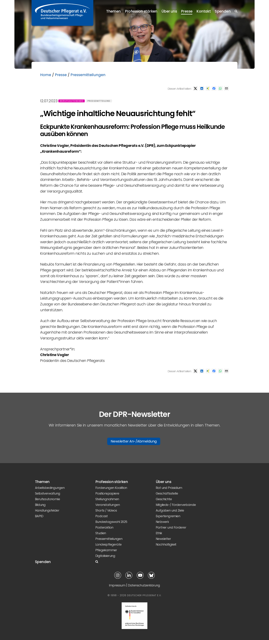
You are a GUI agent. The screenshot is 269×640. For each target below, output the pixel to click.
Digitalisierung (105, 556)
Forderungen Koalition (111, 488)
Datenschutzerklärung (144, 585)
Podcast (101, 516)
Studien (100, 533)
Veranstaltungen (107, 505)
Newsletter (163, 539)
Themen (113, 11)
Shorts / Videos (106, 510)
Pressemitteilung (98, 100)
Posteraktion (104, 527)
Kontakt (203, 11)
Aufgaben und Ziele (170, 510)
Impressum (117, 585)
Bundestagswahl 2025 (111, 522)
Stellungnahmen (107, 499)
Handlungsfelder (47, 510)
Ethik (159, 533)
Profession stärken (141, 11)
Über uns (169, 11)
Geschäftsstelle (167, 493)
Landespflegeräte (108, 544)
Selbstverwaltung (47, 493)
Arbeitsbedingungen (50, 488)
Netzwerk (162, 522)
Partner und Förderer (171, 527)
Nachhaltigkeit (166, 544)
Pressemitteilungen (88, 74)
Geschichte (164, 499)
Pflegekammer (106, 550)
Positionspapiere (107, 493)
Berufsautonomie (71, 100)
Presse (186, 11)
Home (45, 74)
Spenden (223, 11)
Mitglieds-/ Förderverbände (176, 505)
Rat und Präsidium (169, 488)
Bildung (40, 505)
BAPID (39, 516)
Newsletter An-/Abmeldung (134, 441)
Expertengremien (168, 516)
